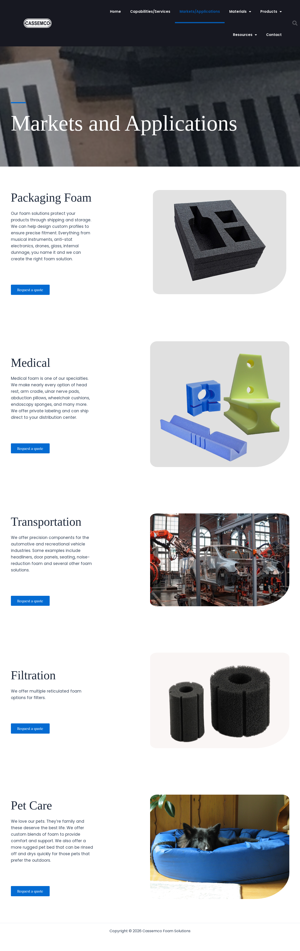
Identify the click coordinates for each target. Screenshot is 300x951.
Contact (274, 34)
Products (271, 12)
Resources (245, 35)
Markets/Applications (200, 11)
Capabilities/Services (150, 11)
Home (115, 11)
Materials (240, 12)
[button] (295, 23)
